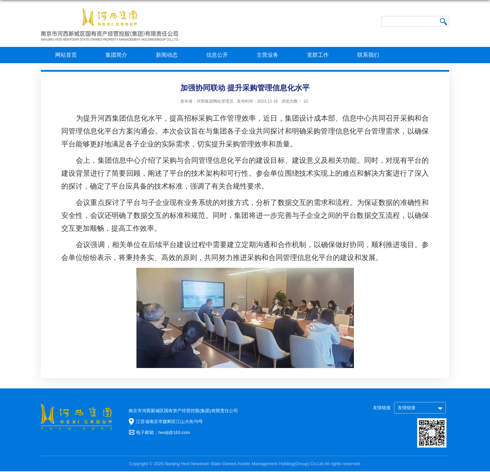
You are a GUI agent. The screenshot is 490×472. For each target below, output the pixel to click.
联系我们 (368, 55)
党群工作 (318, 55)
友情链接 (406, 407)
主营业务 (267, 55)
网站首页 (66, 55)
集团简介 (116, 55)
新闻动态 (167, 55)
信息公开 (217, 55)
